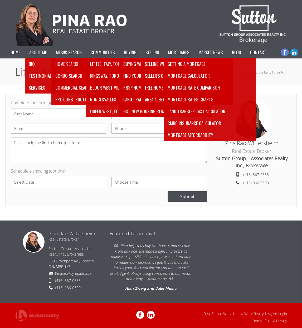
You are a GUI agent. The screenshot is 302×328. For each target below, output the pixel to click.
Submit (187, 196)
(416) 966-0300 (256, 182)
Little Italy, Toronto (270, 72)
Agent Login (277, 313)
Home (246, 72)
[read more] (157, 278)
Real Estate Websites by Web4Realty (234, 313)
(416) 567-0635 (256, 174)
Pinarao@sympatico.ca (73, 273)
